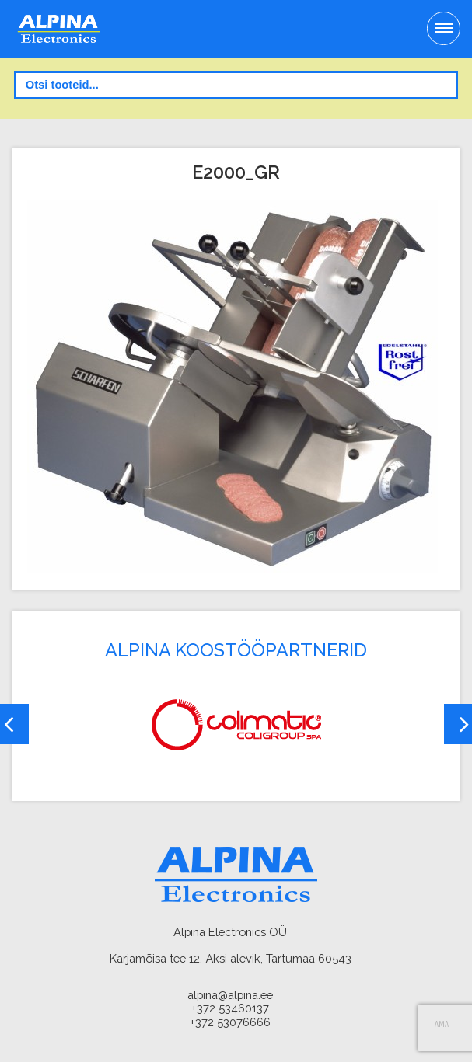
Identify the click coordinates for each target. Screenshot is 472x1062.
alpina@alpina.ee (230, 994)
